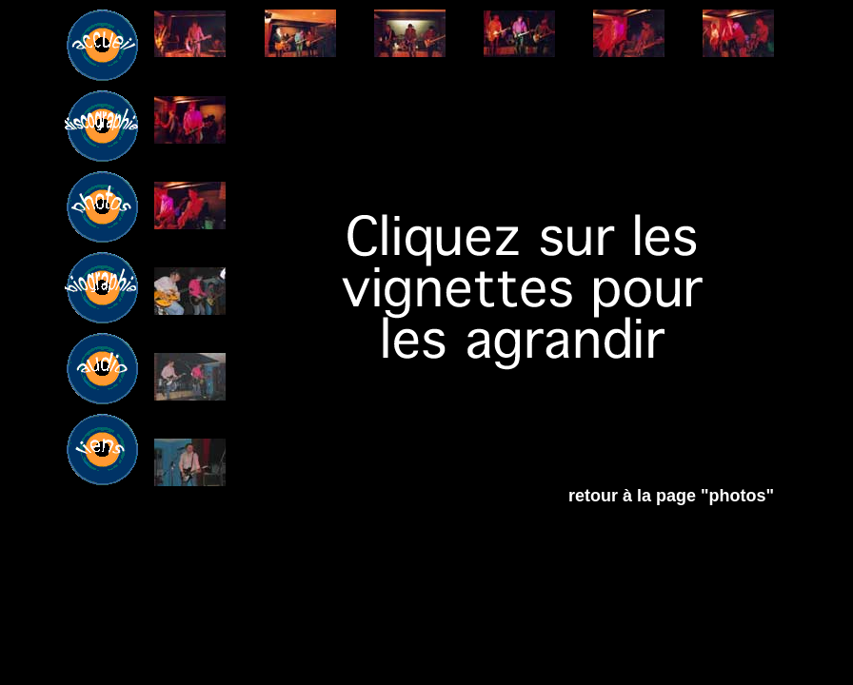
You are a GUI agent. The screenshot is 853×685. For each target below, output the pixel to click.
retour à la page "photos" (671, 495)
